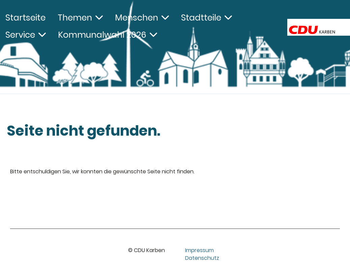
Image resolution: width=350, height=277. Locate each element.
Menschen (142, 18)
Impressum (199, 250)
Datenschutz (202, 258)
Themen (80, 18)
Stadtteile (206, 18)
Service (25, 35)
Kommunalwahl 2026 (107, 35)
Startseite (25, 18)
